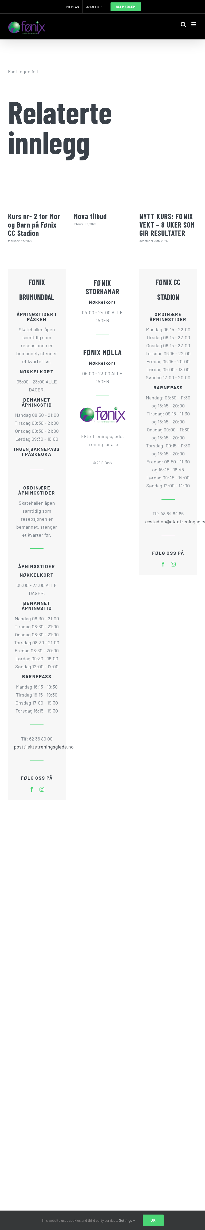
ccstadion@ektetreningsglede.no (168, 521)
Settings (127, 1220)
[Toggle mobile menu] (194, 24)
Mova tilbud (90, 216)
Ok (153, 1220)
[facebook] (31, 789)
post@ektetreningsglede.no (37, 747)
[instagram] (42, 789)
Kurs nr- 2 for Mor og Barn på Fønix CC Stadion (34, 224)
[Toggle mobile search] (183, 24)
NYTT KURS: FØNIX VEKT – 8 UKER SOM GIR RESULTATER (167, 224)
